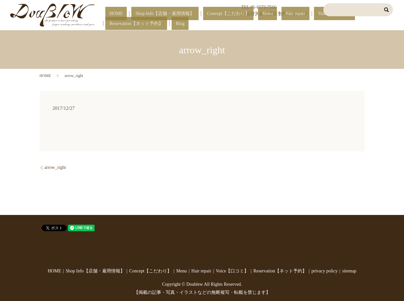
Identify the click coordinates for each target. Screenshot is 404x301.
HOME (123, 23)
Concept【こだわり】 (220, 23)
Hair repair (270, 23)
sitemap (349, 271)
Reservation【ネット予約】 (349, 23)
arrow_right (55, 167)
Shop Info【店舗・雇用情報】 (164, 23)
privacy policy (324, 271)
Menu (250, 23)
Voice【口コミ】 (301, 23)
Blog (385, 23)
